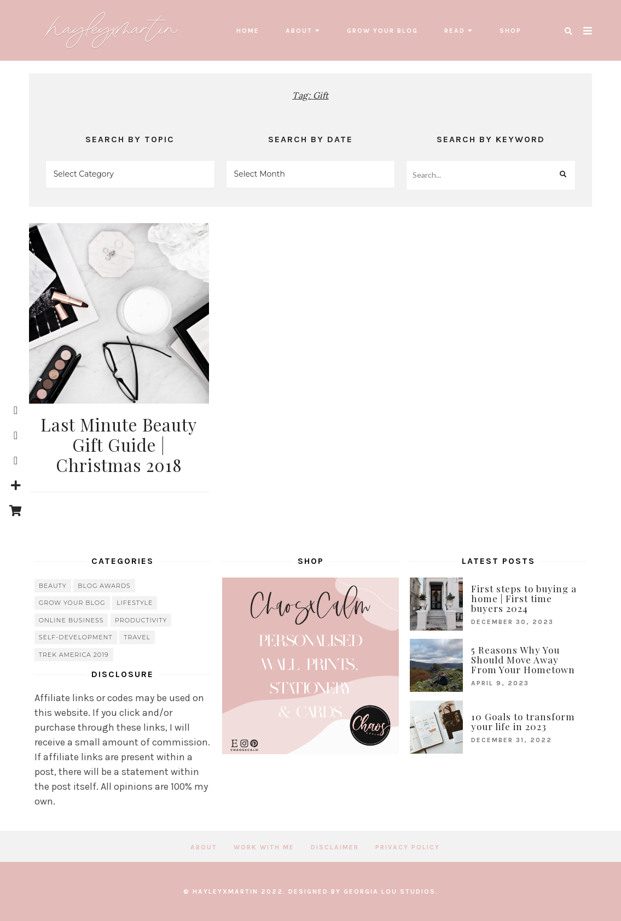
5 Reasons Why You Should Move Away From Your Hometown (523, 659)
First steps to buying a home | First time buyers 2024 (524, 598)
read (454, 30)
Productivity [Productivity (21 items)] (141, 620)
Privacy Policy (407, 847)
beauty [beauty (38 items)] (53, 586)
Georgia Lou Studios (390, 891)
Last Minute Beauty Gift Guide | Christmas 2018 (118, 444)
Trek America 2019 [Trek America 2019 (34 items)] (74, 654)
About (299, 30)
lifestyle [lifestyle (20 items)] (135, 603)
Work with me (264, 847)
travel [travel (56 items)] (137, 637)
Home (247, 30)
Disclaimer (335, 847)
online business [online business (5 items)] (71, 620)
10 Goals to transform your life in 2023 (523, 721)
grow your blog (382, 30)
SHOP (510, 30)
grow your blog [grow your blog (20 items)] (72, 603)
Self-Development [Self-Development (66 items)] (76, 637)
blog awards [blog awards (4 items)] (104, 586)
